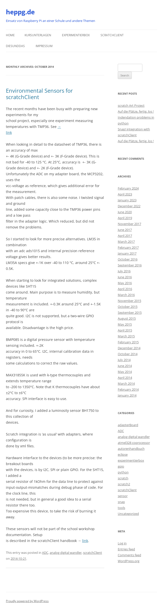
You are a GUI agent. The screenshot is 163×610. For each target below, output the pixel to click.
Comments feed (129, 555)
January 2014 (127, 395)
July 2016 (124, 271)
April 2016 (125, 289)
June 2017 (125, 229)
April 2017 (125, 235)
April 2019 (125, 218)
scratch (123, 478)
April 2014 (125, 377)
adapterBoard (128, 425)
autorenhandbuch (131, 448)
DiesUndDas (15, 46)
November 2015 (129, 300)
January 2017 (127, 253)
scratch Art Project (131, 105)
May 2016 (125, 283)
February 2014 (128, 389)
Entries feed (126, 549)
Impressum (44, 46)
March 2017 (126, 241)
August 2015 (127, 318)
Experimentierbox (76, 35)
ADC (45, 552)
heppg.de (20, 11)
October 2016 (127, 259)
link (85, 540)
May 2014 (125, 371)
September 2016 (130, 265)
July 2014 (124, 360)
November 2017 (129, 224)
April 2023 (125, 194)
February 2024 (128, 188)
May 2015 (125, 324)
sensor (123, 496)
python (123, 472)
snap (121, 502)
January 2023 (127, 200)
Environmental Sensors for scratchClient (39, 94)
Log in (122, 543)
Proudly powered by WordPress (27, 601)
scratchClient (112, 35)
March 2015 (126, 336)
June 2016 (125, 277)
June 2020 (125, 212)
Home (10, 35)
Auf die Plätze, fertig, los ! (136, 111)
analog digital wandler (66, 552)
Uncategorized (128, 513)
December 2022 (129, 206)
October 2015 (127, 306)
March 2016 (126, 295)
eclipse (123, 454)
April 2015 (125, 330)
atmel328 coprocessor (134, 442)
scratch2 (124, 484)
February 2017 (128, 247)
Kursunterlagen (38, 35)
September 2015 (130, 312)
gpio (121, 466)
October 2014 (127, 354)
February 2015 (128, 342)
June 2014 (125, 366)
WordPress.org (128, 561)
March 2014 (126, 383)
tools (121, 507)
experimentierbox (131, 460)
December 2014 (129, 348)
